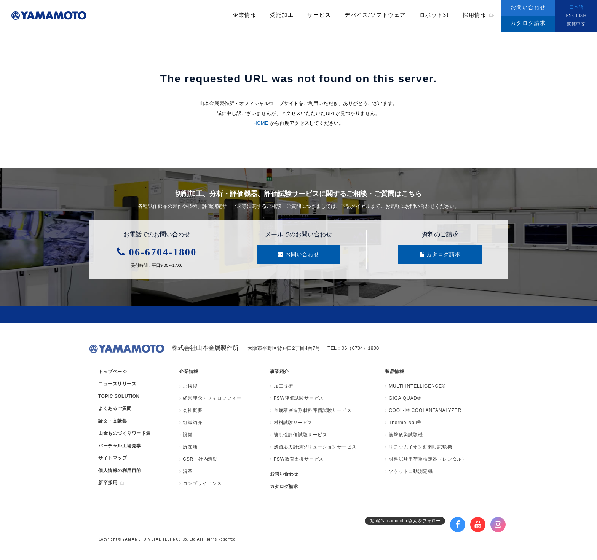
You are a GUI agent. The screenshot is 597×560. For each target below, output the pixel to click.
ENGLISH (576, 16)
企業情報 (244, 15)
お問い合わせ (528, 7)
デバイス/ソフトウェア (375, 15)
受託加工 (282, 15)
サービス (319, 15)
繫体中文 (576, 24)
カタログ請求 (528, 23)
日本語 (576, 7)
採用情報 (478, 15)
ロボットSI (434, 15)
